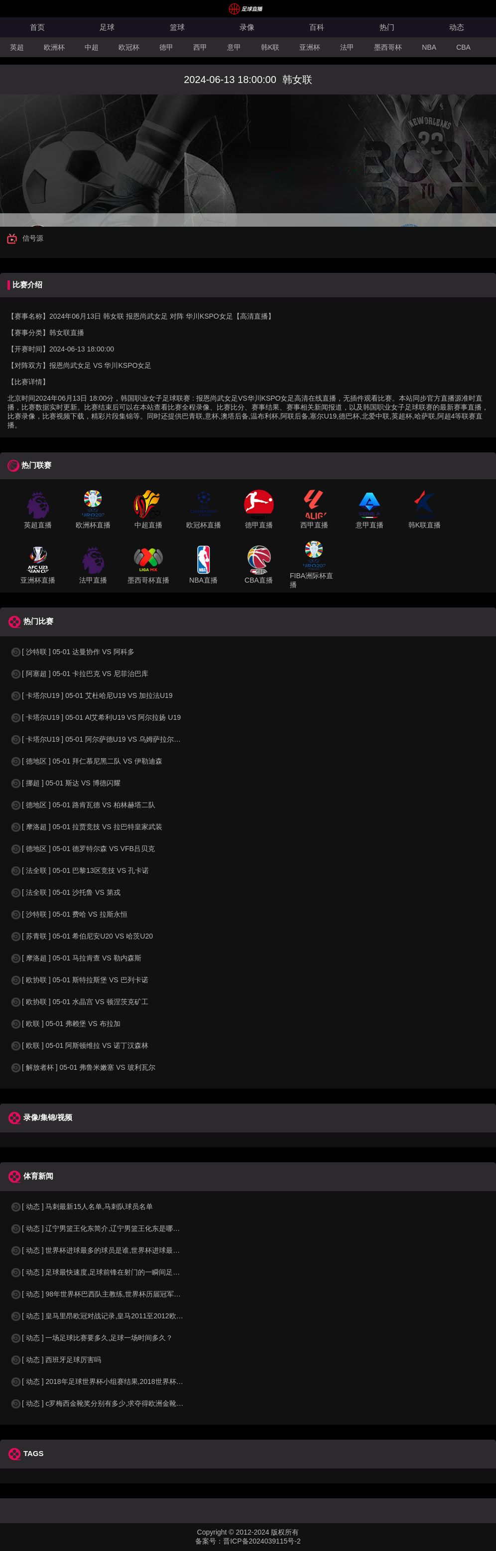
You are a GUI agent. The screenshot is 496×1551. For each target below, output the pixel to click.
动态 (456, 27)
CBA (463, 47)
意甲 (234, 47)
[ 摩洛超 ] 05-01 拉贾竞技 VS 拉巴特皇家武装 (86, 827)
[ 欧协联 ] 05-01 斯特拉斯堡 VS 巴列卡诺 (79, 980)
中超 (92, 47)
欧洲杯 (54, 47)
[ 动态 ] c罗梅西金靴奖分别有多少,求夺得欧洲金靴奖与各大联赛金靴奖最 (128, 1403)
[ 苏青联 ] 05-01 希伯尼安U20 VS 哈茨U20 (81, 936)
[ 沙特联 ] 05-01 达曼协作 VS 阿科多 (72, 652)
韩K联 (270, 47)
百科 (316, 27)
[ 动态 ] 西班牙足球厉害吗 (55, 1360)
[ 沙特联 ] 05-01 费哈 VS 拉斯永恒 (68, 914)
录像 (247, 27)
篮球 (177, 27)
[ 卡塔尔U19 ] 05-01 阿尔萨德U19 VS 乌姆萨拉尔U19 (98, 739)
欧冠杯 (129, 47)
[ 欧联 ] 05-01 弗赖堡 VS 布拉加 (65, 1024)
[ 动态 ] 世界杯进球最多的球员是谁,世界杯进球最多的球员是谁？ (116, 1250)
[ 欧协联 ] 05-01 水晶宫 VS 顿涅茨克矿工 (79, 1002)
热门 (386, 27)
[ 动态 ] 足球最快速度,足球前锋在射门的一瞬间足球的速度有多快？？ (123, 1272)
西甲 (200, 47)
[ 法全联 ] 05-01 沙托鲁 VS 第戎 (65, 892)
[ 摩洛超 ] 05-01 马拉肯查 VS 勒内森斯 (75, 958)
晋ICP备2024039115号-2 (262, 1541)
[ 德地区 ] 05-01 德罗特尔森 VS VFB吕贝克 (82, 849)
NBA (429, 47)
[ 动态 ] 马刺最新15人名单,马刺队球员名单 (81, 1206)
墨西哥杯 (388, 47)
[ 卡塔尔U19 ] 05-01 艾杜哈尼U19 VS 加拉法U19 (91, 695)
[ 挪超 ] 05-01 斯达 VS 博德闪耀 (65, 783)
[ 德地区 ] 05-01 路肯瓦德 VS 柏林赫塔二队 (82, 805)
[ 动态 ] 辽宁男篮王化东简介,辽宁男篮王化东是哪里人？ (102, 1228)
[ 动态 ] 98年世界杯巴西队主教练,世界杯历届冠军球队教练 (106, 1294)
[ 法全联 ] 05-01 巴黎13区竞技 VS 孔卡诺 (79, 870)
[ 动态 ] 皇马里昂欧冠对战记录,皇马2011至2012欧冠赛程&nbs (111, 1316)
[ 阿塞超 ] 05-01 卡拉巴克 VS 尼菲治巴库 (79, 674)
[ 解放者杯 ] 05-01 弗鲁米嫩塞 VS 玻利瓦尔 (82, 1067)
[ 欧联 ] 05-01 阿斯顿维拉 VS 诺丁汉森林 (79, 1045)
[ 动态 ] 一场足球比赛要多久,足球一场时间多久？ (91, 1338)
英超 (17, 47)
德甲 (166, 47)
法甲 (347, 47)
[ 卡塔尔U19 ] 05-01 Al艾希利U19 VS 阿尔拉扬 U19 (95, 717)
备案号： (209, 1541)
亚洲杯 (309, 47)
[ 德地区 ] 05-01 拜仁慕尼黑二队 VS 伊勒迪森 (86, 761)
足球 (107, 27)
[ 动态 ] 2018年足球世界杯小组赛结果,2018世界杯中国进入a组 (112, 1381)
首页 (37, 27)
